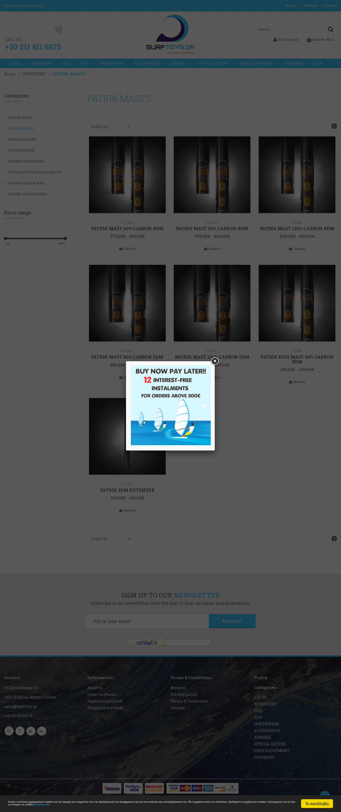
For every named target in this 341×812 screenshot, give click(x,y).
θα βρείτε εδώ (250, 806)
